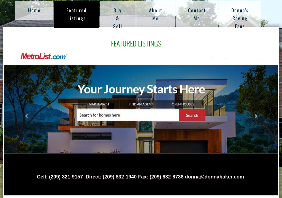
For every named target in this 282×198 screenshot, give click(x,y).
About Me (155, 14)
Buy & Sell (117, 18)
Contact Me (197, 14)
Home (34, 10)
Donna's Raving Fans (240, 18)
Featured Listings (76, 14)
